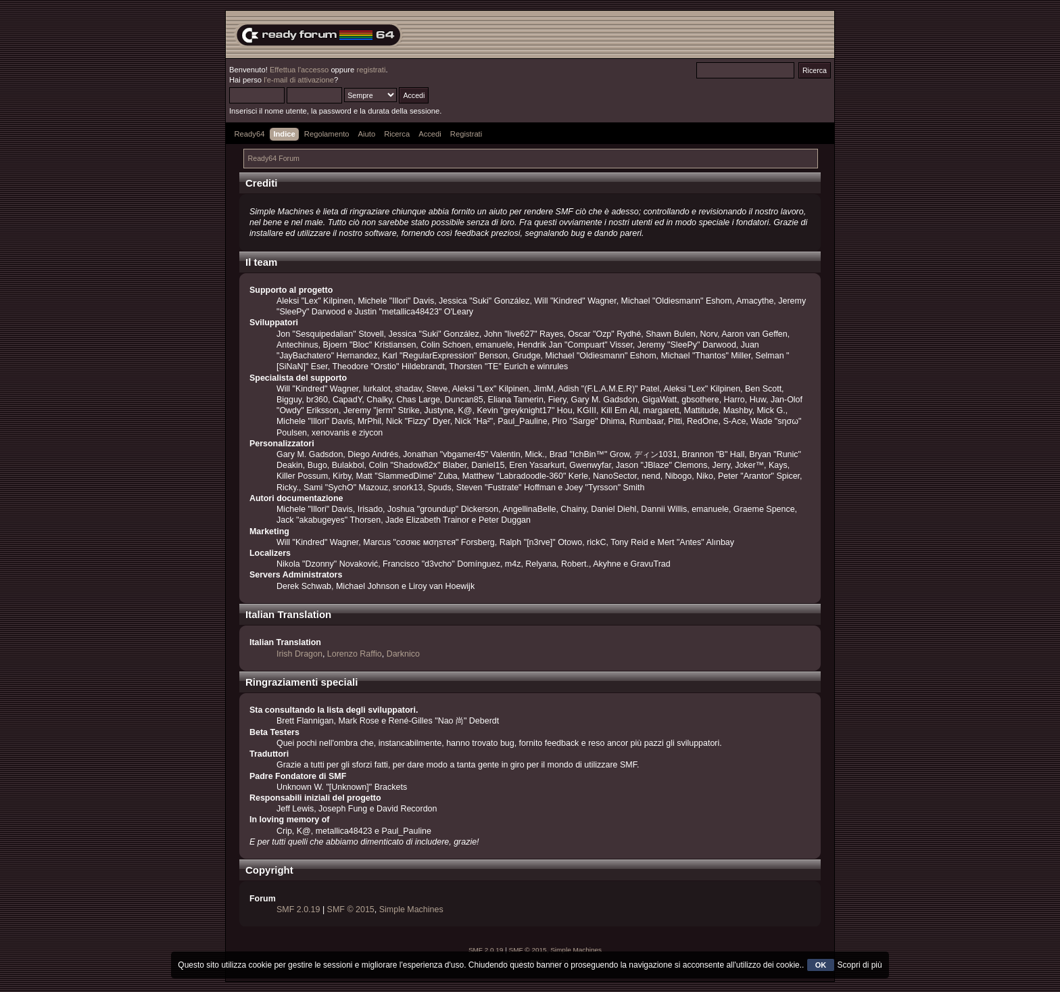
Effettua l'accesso (299, 70)
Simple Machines (411, 909)
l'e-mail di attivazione (299, 80)
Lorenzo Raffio (354, 654)
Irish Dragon (299, 654)
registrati (370, 70)
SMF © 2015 (351, 909)
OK (821, 965)
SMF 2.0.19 (298, 909)
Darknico (403, 654)
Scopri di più (860, 965)
